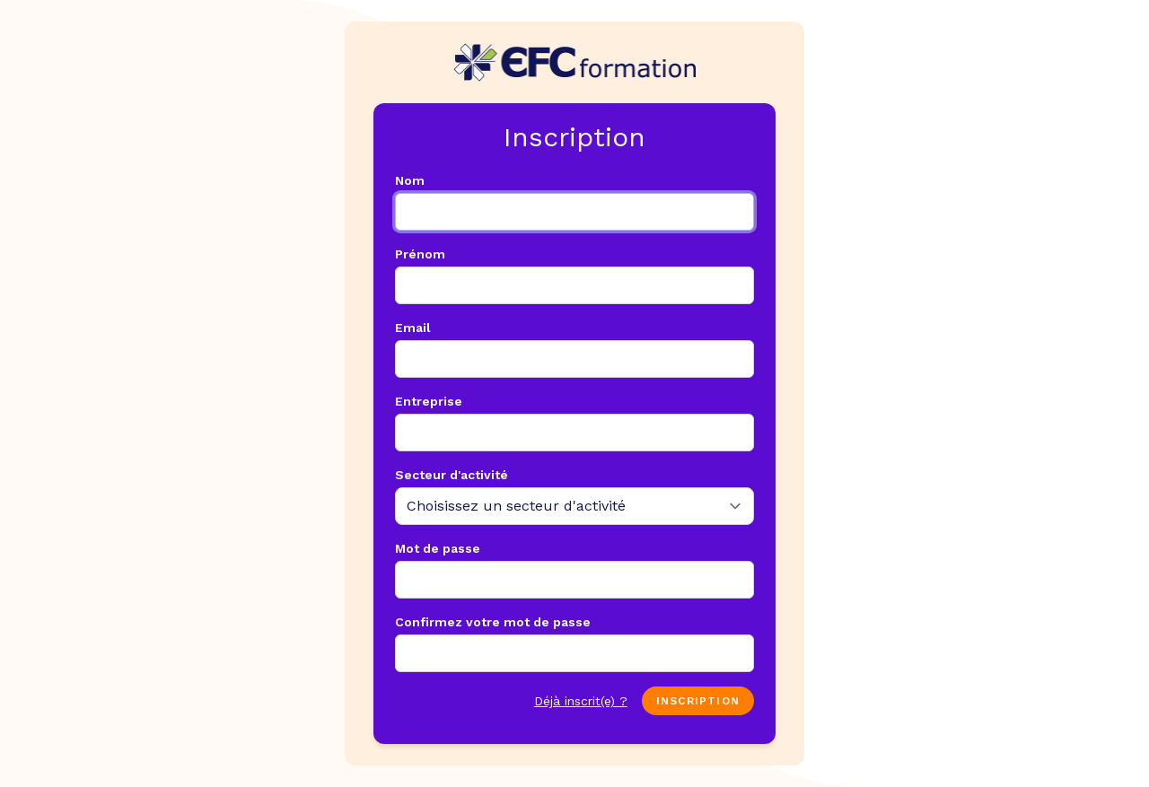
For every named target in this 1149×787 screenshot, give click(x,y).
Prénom (420, 254)
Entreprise (428, 401)
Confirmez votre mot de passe (493, 622)
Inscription (698, 701)
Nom (410, 180)
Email (413, 327)
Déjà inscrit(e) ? (580, 701)
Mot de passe (437, 548)
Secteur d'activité (451, 475)
